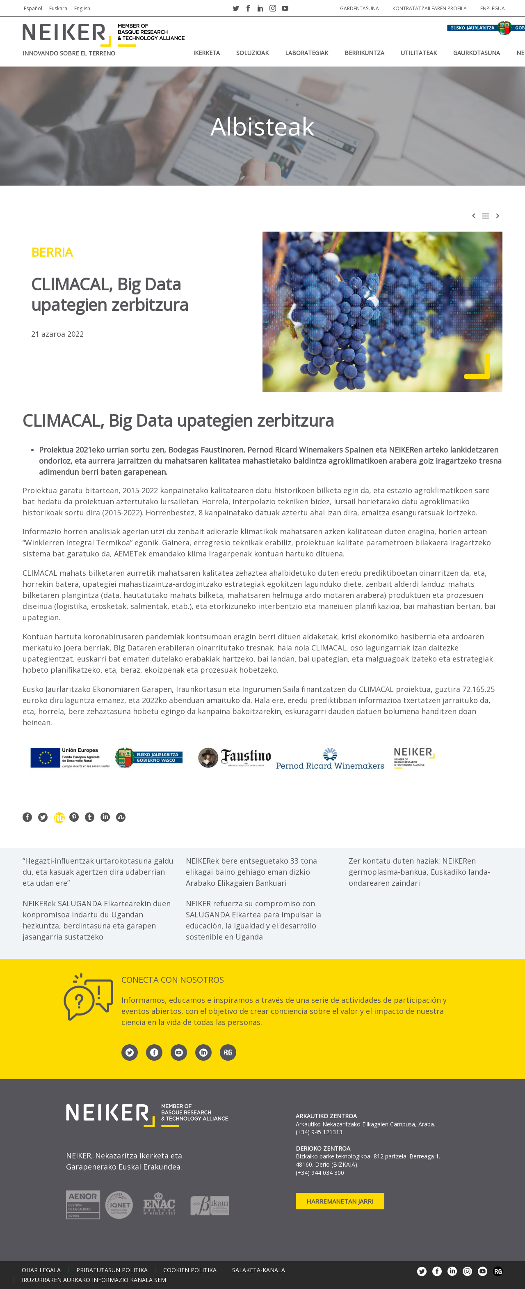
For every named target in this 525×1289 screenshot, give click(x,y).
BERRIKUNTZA (364, 53)
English (82, 8)
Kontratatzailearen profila (430, 8)
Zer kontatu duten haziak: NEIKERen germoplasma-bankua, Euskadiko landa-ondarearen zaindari (419, 872)
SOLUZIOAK (252, 53)
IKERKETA (206, 53)
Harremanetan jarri (340, 1201)
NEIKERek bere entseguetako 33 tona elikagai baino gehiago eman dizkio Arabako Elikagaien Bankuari (251, 872)
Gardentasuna (359, 8)
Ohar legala (41, 1270)
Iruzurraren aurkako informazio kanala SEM (94, 1280)
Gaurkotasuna (476, 53)
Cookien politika (190, 1270)
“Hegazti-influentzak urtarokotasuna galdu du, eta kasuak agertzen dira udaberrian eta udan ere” (98, 872)
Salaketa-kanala (258, 1270)
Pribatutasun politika (112, 1270)
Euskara (58, 8)
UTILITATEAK (419, 53)
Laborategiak (306, 53)
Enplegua (492, 8)
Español (33, 8)
